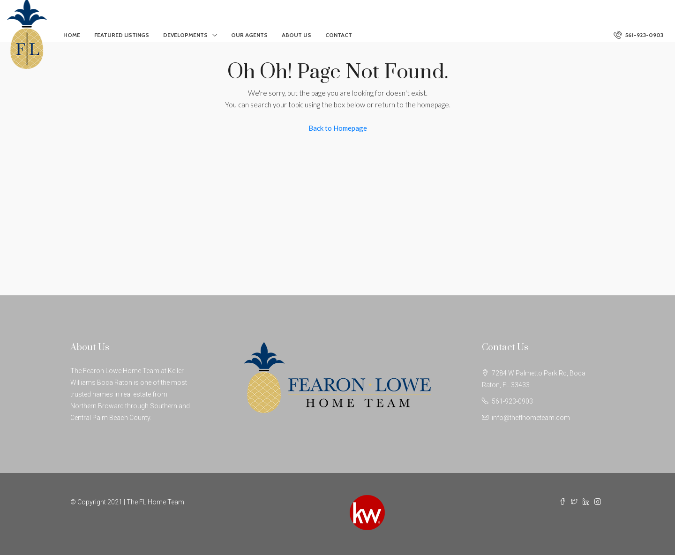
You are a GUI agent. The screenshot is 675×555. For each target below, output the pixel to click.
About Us (296, 34)
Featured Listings (121, 34)
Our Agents (249, 34)
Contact (338, 34)
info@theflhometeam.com (531, 417)
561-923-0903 (638, 34)
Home (71, 34)
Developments (185, 34)
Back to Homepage (337, 128)
